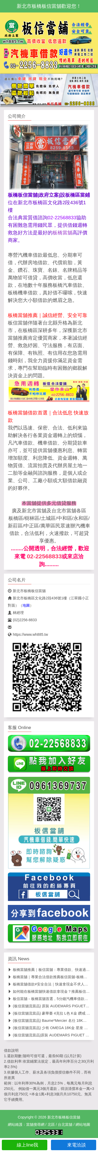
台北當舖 (65, 1124)
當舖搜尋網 (35, 1124)
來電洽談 (73, 1145)
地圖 (26, 605)
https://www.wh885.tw (28, 634)
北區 (51, 1124)
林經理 (16, 613)
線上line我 (24, 1145)
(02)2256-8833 (22, 620)
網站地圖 (83, 1124)
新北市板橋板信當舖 (27, 591)
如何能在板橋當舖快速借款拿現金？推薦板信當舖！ (52, 991)
